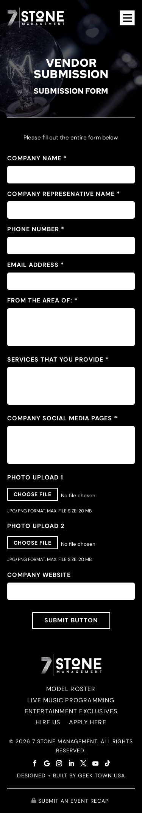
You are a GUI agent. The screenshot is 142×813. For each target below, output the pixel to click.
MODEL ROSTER (70, 688)
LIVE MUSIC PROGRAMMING (70, 700)
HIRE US (48, 722)
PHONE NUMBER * (35, 229)
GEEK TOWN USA (101, 775)
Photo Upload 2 (35, 526)
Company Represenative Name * (63, 194)
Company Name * (37, 158)
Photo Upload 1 (35, 477)
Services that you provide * (58, 359)
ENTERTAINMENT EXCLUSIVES (71, 711)
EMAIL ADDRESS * (35, 265)
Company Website (39, 575)
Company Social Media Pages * (62, 418)
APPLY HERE (87, 722)
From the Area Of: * (42, 300)
